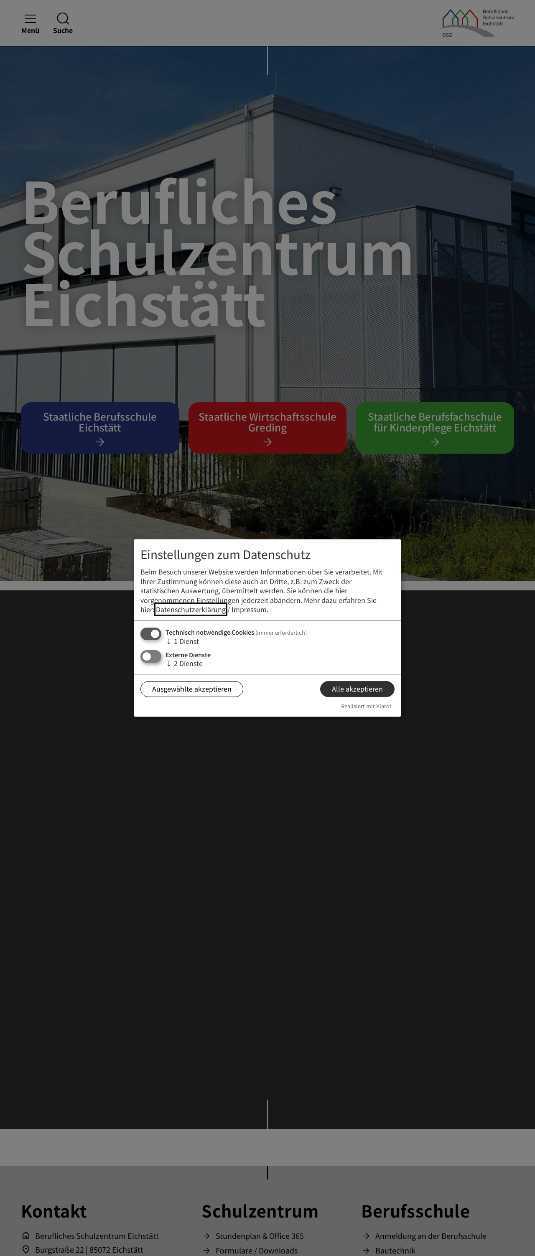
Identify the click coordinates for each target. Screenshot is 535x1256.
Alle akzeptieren (357, 689)
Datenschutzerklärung (191, 609)
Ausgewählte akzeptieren (192, 689)
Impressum (249, 609)
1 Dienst (182, 641)
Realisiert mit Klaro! (366, 706)
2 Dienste (184, 663)
